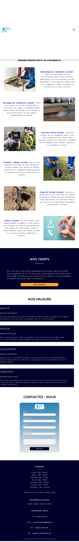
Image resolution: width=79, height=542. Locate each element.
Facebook (49, 504)
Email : (25, 424)
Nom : (25, 412)
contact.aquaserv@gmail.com (42, 523)
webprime (43, 539)
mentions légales (51, 539)
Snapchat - (43, 504)
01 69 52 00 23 (41, 517)
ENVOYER (39, 449)
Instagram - (36, 504)
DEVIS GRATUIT (39, 285)
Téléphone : (27, 418)
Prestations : (28, 431)
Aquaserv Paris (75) (41, 528)
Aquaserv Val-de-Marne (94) (41, 534)
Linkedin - (30, 504)
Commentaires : (29, 437)
